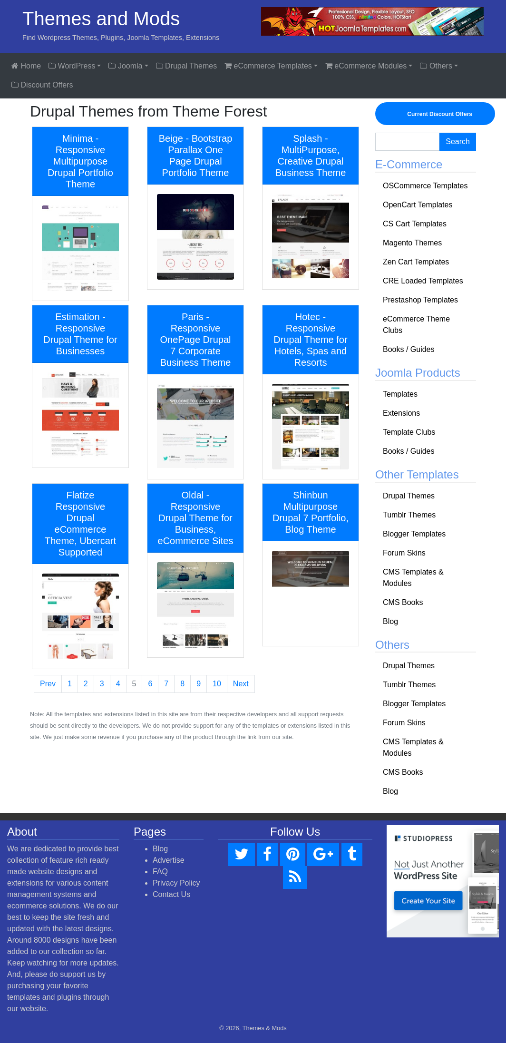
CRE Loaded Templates (423, 281)
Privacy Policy (176, 883)
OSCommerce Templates (425, 186)
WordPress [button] (72, 66)
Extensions (401, 413)
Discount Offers (42, 85)
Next (241, 684)
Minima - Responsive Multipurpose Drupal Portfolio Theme (80, 161)
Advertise (169, 860)
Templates (400, 394)
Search (458, 141)
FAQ (160, 872)
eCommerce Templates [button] (268, 66)
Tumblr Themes (409, 515)
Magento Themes (412, 243)
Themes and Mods (101, 18)
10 (217, 684)
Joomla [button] (125, 66)
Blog (390, 621)
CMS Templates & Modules (413, 577)
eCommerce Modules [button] (366, 66)
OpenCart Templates (417, 205)
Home (26, 66)
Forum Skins (404, 553)
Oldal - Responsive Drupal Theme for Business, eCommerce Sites (196, 518)
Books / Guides (409, 349)
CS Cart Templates (415, 224)
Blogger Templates (414, 534)
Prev (48, 684)
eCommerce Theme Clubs (416, 324)
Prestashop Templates (420, 300)
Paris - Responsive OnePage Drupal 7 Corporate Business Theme (195, 340)
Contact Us (171, 894)
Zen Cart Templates (416, 262)
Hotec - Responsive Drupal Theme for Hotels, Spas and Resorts (310, 340)
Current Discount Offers (435, 113)
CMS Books (403, 602)
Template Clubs (409, 432)
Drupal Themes (186, 66)
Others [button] (436, 66)
